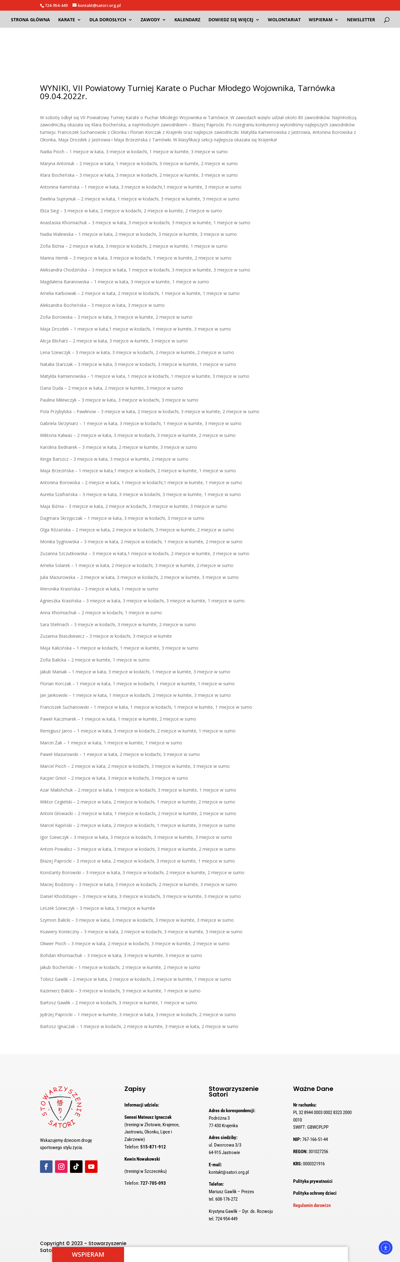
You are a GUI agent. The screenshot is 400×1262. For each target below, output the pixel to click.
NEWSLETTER (361, 20)
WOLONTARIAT (284, 20)
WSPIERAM (320, 20)
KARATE (66, 20)
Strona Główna (30, 20)
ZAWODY (150, 20)
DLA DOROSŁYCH (107, 20)
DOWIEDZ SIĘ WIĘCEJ (230, 20)
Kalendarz (187, 20)
